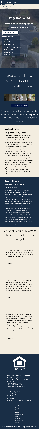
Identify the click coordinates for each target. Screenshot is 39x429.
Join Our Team (8, 50)
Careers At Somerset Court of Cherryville (19, 400)
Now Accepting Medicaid (8, 53)
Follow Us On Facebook (11, 47)
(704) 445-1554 (10, 2)
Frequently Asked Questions (16, 386)
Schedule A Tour (10, 32)
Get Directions (11, 382)
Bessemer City (19, 420)
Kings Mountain (19, 414)
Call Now (7, 39)
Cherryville (18, 408)
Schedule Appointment (19, 105)
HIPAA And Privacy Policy (15, 384)
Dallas (16, 416)
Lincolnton (18, 410)
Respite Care (11, 396)
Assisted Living (12, 129)
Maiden (17, 422)
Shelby (17, 412)
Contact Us (7, 42)
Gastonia (17, 418)
